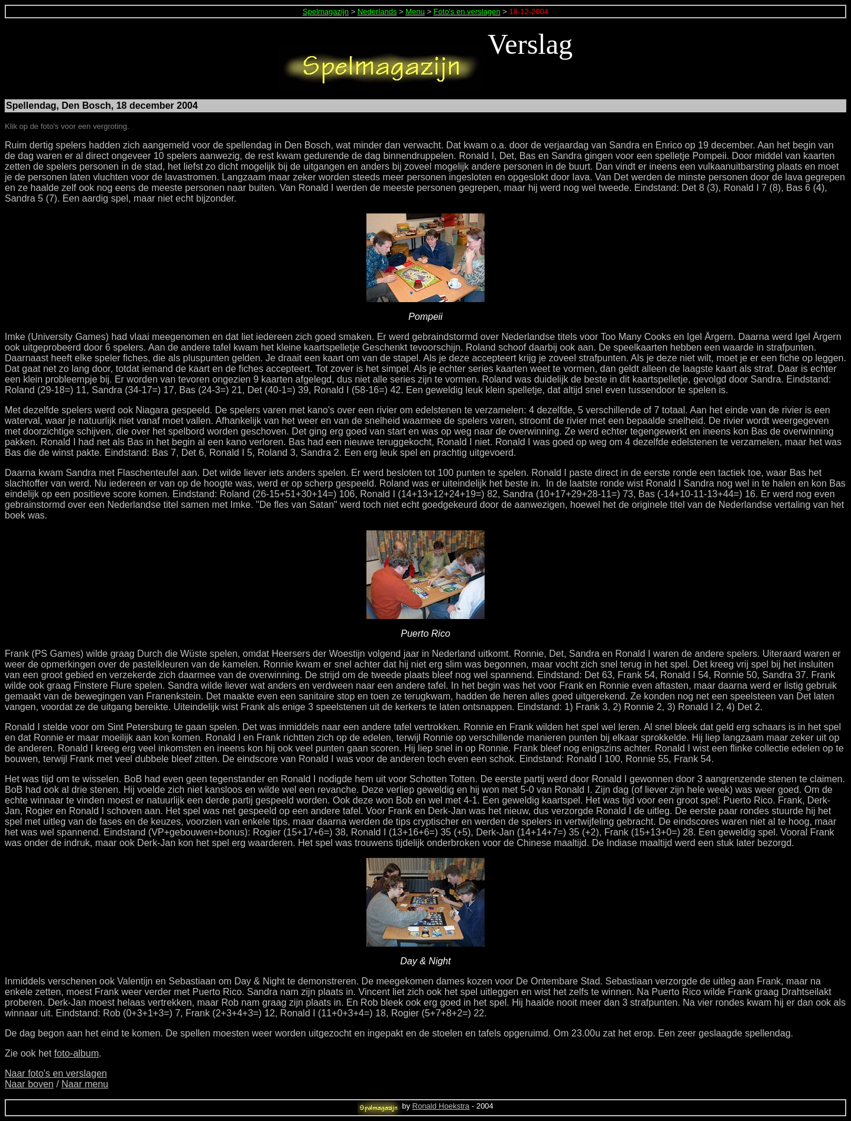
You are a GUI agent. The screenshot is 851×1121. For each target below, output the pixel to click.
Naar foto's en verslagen (56, 1073)
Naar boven (29, 1084)
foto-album (76, 1053)
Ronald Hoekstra (441, 1105)
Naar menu (84, 1084)
